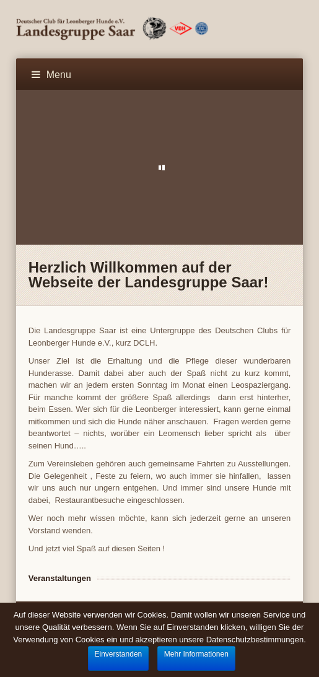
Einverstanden (118, 654)
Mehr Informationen (196, 654)
